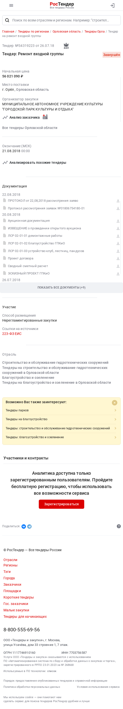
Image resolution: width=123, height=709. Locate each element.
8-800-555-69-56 (21, 630)
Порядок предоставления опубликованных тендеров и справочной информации (55, 680)
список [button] (51, 671)
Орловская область (32, 90)
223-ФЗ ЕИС (11, 334)
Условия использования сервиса (98, 687)
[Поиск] (7, 20)
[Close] (114, 402)
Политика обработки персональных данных (31, 687)
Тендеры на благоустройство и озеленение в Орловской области (56, 383)
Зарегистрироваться (61, 504)
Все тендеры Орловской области (29, 128)
